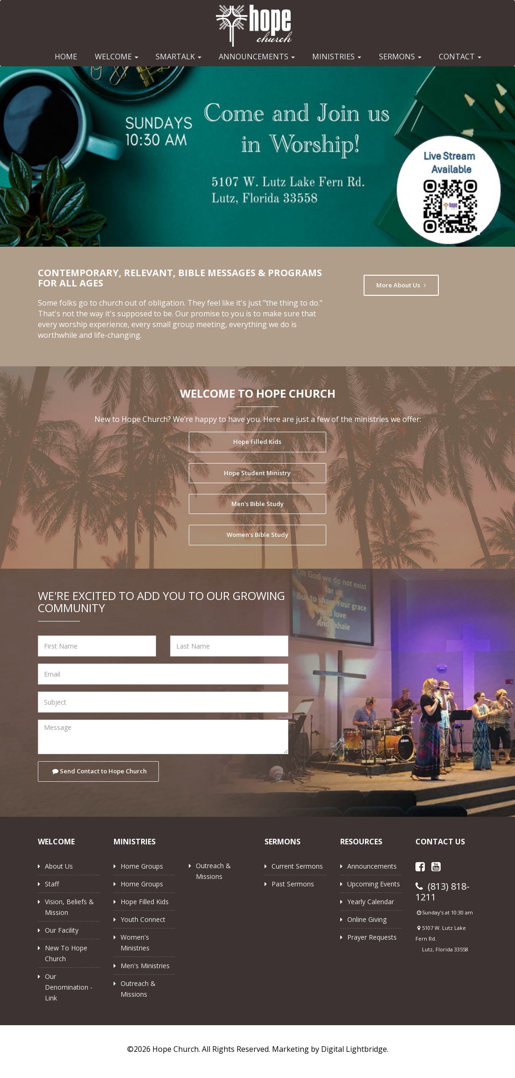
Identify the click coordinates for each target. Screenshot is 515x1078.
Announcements (372, 866)
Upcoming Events (373, 883)
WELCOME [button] (116, 56)
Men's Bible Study (257, 504)
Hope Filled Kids (257, 441)
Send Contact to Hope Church (99, 771)
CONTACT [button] (460, 56)
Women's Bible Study (257, 534)
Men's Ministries (145, 965)
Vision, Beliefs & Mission (69, 907)
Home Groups (142, 866)
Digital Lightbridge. (354, 1049)
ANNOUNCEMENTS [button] (257, 56)
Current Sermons (297, 866)
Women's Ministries (135, 942)
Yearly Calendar (370, 901)
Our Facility (62, 930)
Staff (52, 883)
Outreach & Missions (138, 989)
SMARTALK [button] (178, 56)
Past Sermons (293, 883)
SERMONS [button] (400, 56)
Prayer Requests (372, 937)
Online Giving (366, 919)
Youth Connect (143, 919)
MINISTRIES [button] (336, 56)
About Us (59, 866)
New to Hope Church (66, 953)
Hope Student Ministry (257, 473)
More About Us (401, 285)
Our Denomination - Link (69, 987)
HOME (66, 56)
